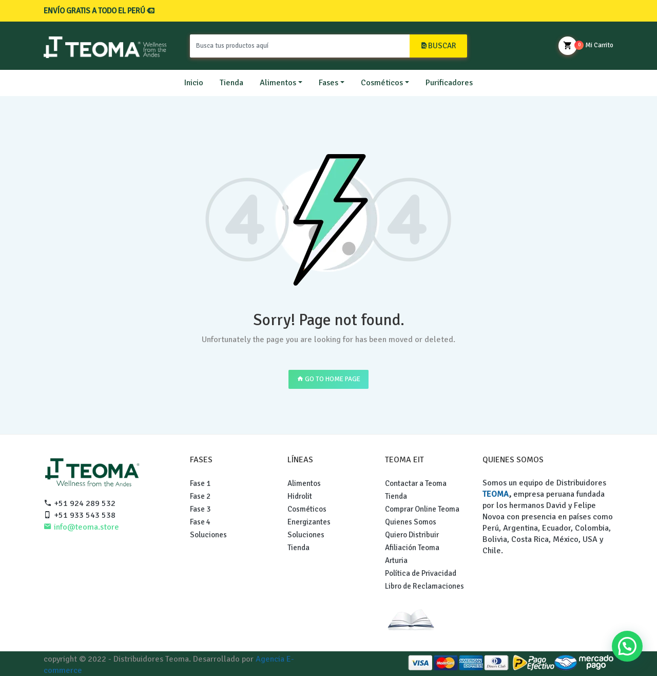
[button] (627, 646)
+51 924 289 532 (79, 503)
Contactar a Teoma (416, 483)
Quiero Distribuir (412, 534)
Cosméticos (382, 83)
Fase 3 (200, 509)
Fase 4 (200, 522)
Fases (328, 83)
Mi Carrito (585, 45)
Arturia (396, 560)
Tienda (231, 83)
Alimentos (278, 83)
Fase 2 (200, 496)
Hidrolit (299, 496)
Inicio (193, 83)
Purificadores (449, 83)
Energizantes (309, 522)
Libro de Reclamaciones (424, 586)
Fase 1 (200, 483)
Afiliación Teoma (412, 547)
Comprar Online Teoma (422, 509)
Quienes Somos (410, 522)
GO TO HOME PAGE (328, 379)
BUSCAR (438, 45)
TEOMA (495, 494)
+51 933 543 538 (79, 515)
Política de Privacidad (420, 573)
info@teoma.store (81, 527)
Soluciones (208, 534)
